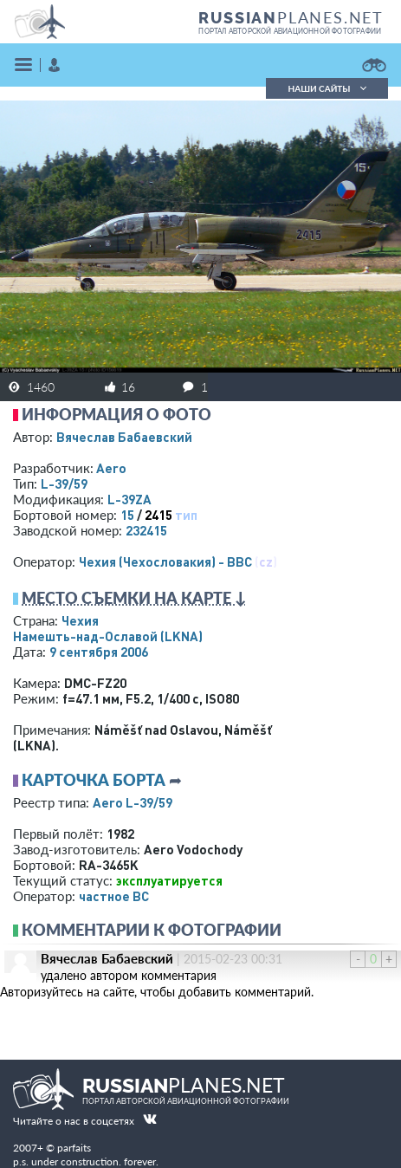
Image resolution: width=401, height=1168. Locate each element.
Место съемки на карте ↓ (134, 597)
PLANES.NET (291, 17)
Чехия (80, 620)
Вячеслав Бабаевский (124, 436)
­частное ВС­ (114, 896)
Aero (111, 468)
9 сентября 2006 (98, 651)
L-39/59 (64, 483)
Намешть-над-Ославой (108, 636)
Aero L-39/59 (132, 802)
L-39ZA (129, 499)
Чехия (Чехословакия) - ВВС (165, 561)
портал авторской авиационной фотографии (289, 31)
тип (186, 514)
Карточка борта (93, 779)
